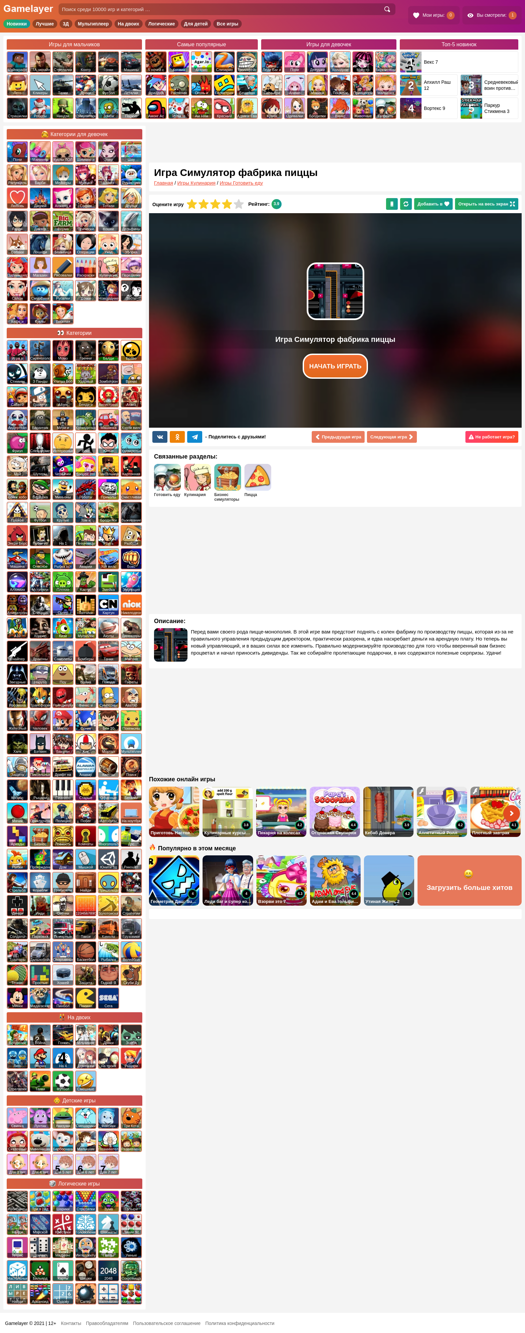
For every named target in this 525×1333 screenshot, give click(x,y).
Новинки (17, 23)
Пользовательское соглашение (167, 1323)
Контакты (71, 1323)
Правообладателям (107, 1323)
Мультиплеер (93, 23)
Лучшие (45, 23)
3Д (66, 23)
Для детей (196, 23)
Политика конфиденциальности (240, 1323)
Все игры (227, 23)
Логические (161, 23)
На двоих (128, 23)
